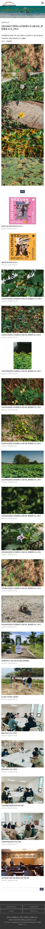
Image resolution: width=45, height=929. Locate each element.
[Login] (25, 924)
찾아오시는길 (33, 911)
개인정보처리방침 (11, 907)
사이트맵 (11, 911)
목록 (22, 192)
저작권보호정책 (34, 907)
